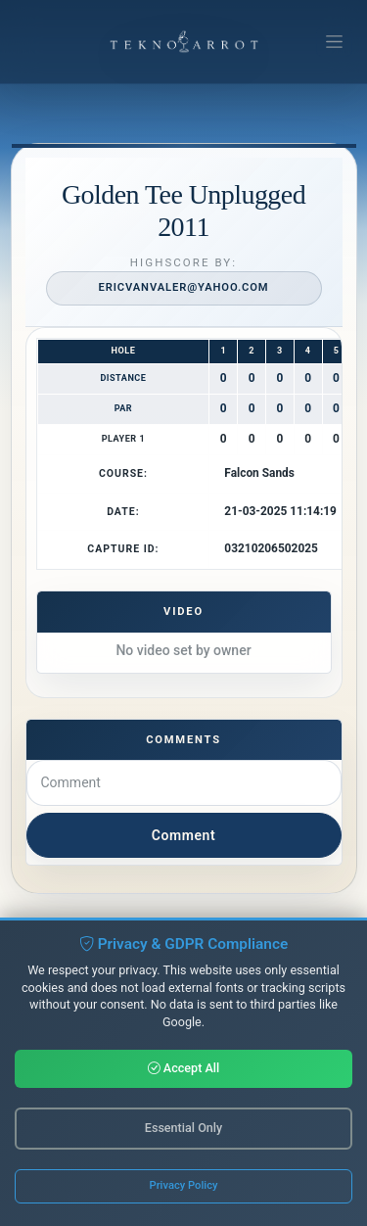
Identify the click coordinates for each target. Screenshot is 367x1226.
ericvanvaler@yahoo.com (183, 287)
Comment (183, 835)
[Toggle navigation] (334, 42)
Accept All (184, 1068)
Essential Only (183, 1127)
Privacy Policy (184, 1185)
